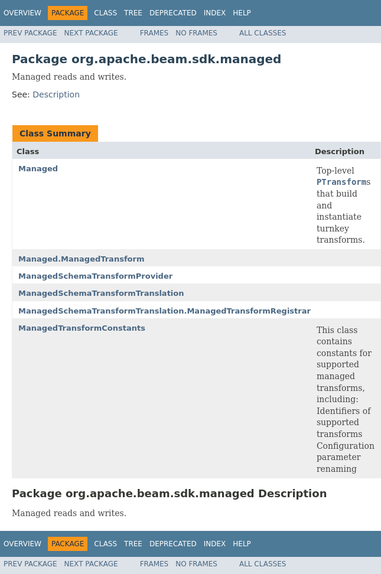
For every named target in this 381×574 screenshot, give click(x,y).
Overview (22, 13)
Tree (133, 13)
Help (242, 13)
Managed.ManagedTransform (81, 259)
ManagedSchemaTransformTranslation (101, 293)
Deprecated (173, 13)
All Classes (262, 33)
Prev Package (30, 33)
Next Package (91, 33)
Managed (38, 168)
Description (56, 94)
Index (215, 13)
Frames (154, 33)
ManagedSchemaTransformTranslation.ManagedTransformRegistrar (164, 310)
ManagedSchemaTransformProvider (95, 276)
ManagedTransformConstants (81, 328)
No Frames (196, 33)
